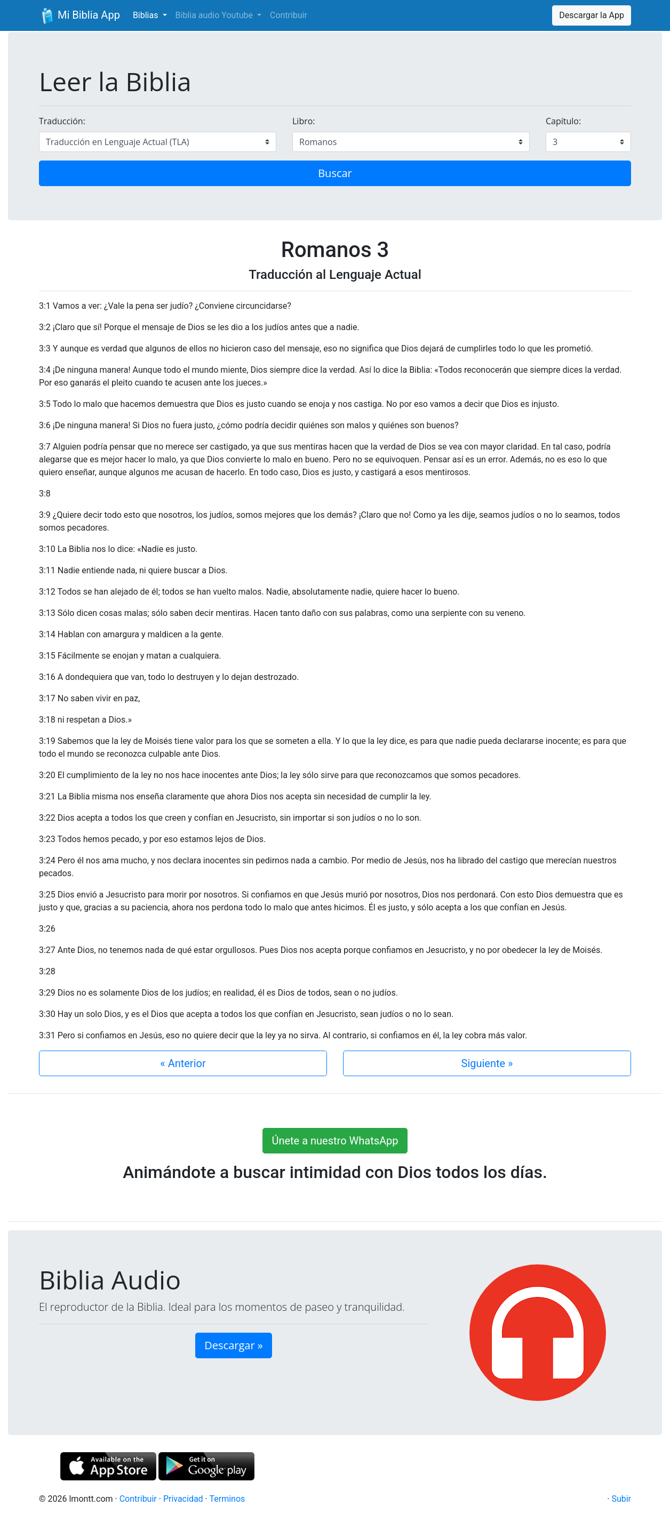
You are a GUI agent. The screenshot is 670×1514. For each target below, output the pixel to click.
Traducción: (62, 121)
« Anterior (182, 1063)
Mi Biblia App (79, 16)
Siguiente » (487, 1063)
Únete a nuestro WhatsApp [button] (335, 1140)
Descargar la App (591, 15)
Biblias (147, 15)
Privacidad (183, 1499)
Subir (621, 1499)
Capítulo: (563, 121)
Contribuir (288, 15)
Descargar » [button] (233, 1345)
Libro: (303, 121)
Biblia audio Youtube (215, 15)
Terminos (227, 1499)
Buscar (335, 173)
